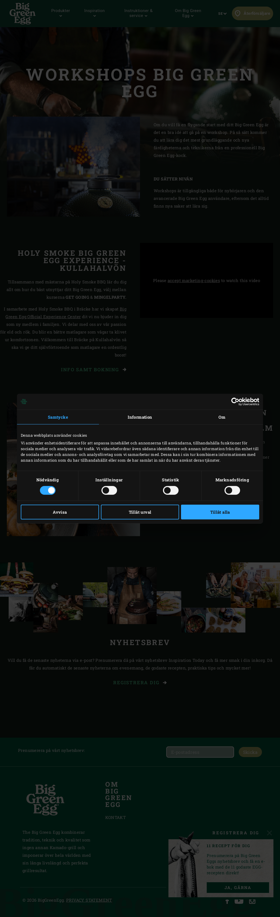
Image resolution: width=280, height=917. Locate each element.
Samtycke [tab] (58, 416)
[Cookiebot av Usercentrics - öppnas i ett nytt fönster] (235, 401)
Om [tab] (222, 416)
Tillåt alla (220, 512)
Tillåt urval (140, 512)
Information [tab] (140, 416)
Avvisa (60, 512)
